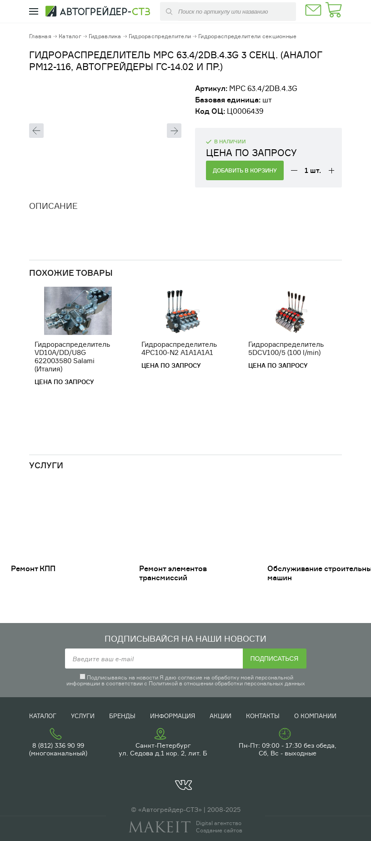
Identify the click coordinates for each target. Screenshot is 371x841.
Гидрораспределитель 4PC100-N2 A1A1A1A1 (179, 348)
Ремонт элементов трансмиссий (173, 573)
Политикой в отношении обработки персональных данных (227, 683)
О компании (315, 716)
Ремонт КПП (33, 568)
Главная (40, 36)
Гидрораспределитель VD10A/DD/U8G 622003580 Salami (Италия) (72, 356)
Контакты (263, 716)
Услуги (83, 716)
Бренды (122, 716)
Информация (172, 716)
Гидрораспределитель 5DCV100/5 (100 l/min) (286, 348)
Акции (220, 716)
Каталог (70, 36)
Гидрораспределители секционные (247, 36)
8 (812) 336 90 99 (58, 745)
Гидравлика (105, 36)
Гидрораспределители (160, 36)
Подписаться (275, 658)
